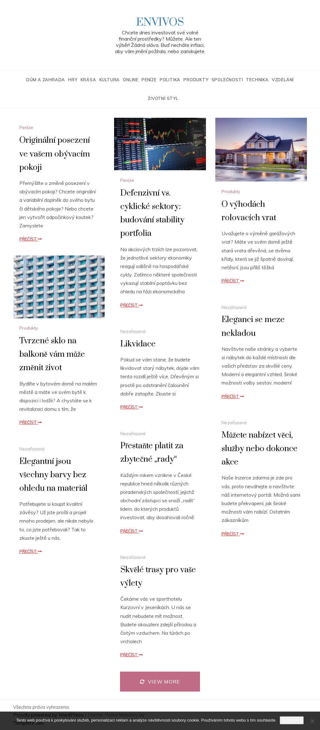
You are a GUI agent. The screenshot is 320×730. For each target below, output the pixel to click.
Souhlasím (291, 720)
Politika (170, 79)
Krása (88, 79)
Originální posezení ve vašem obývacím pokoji (54, 153)
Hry (72, 79)
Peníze (149, 79)
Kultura (109, 79)
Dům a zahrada (45, 79)
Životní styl (163, 98)
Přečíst (30, 238)
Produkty (195, 79)
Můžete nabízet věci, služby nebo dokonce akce (260, 448)
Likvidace (138, 344)
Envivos (160, 22)
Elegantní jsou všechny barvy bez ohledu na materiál (53, 475)
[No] (312, 721)
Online (130, 79)
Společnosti (227, 79)
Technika (257, 79)
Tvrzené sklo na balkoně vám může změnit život (52, 354)
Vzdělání (283, 79)
